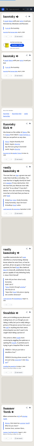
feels (17, 267)
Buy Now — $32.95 (17, 45)
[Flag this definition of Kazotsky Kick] (29, 123)
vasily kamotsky (7, 209)
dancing (17, 144)
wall (7, 327)
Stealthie (5, 366)
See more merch (14, 48)
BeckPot (15, 432)
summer (22, 423)
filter (27, 360)
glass (7, 287)
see (6, 362)
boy (11, 200)
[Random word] (23, 9)
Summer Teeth (7, 432)
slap (17, 175)
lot (19, 416)
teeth (5, 419)
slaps (14, 200)
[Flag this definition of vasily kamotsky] (29, 166)
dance (11, 21)
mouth (14, 343)
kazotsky (5, 32)
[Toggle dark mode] (27, 9)
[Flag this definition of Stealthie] (29, 312)
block (5, 270)
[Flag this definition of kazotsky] (29, 16)
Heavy (7, 142)
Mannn (7, 423)
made (18, 338)
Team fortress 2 (24, 135)
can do (8, 28)
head (8, 196)
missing (24, 416)
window (22, 287)
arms (21, 21)
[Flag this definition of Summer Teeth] (29, 407)
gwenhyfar (13, 366)
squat (6, 21)
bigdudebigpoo (18, 299)
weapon (9, 183)
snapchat (18, 360)
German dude (14, 32)
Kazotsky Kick (16, 114)
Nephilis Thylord (17, 153)
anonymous (17, 209)
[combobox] (15, 9)
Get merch (18, 36)
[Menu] (31, 9)
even (24, 257)
